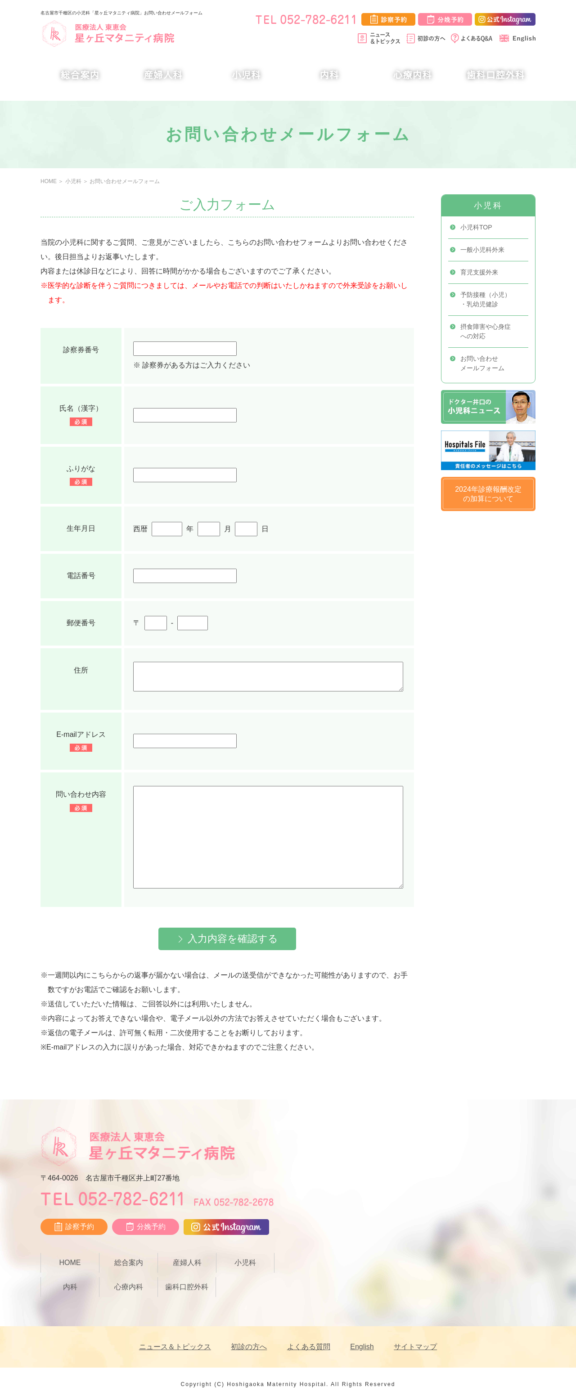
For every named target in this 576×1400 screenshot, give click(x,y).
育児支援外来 (479, 272)
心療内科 (412, 75)
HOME (48, 181)
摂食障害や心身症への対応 (485, 331)
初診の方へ (249, 1347)
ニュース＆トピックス (175, 1347)
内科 (329, 75)
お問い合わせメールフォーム (125, 181)
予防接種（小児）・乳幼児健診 (485, 299)
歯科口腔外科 (496, 75)
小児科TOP (476, 227)
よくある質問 (308, 1347)
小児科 (246, 75)
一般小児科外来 (482, 249)
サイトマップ (415, 1347)
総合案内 (80, 75)
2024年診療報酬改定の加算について (488, 494)
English (362, 1347)
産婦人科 (163, 75)
